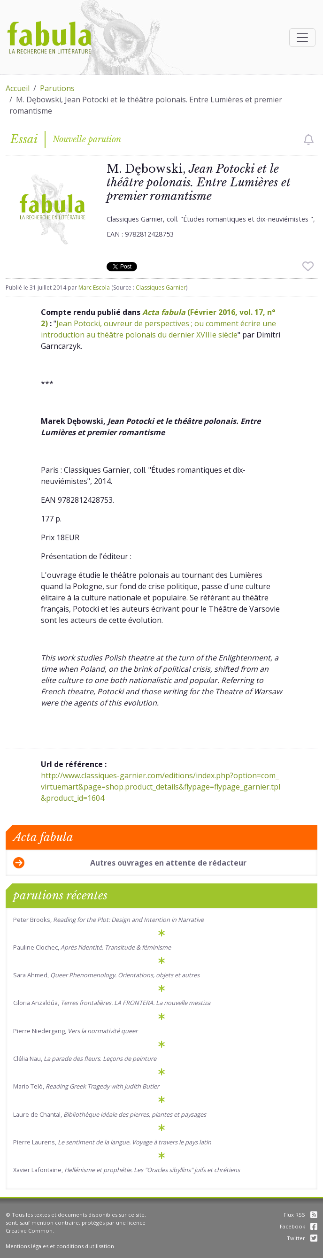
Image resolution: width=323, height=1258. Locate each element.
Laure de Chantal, (109, 1114)
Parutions (57, 88)
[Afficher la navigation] (302, 37)
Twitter (302, 1238)
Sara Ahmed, (106, 975)
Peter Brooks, (108, 919)
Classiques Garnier (161, 287)
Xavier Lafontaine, (126, 1170)
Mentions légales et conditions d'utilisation (60, 1246)
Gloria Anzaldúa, (111, 1002)
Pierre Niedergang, (75, 1031)
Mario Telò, (86, 1086)
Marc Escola (94, 287)
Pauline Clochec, (92, 947)
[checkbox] (309, 139)
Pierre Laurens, (112, 1142)
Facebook (298, 1226)
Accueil (18, 88)
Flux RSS (300, 1214)
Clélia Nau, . (84, 1058)
